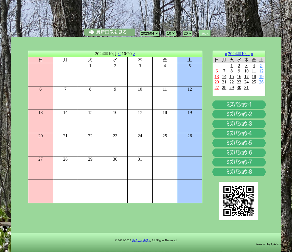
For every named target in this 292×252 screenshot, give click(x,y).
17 (246, 76)
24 (246, 82)
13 (217, 76)
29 (231, 87)
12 (261, 71)
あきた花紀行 (141, 240)
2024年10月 (239, 53)
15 (231, 76)
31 (246, 87)
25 (254, 82)
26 (261, 82)
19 (261, 76)
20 (217, 82)
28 (224, 87)
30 (239, 87)
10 (246, 71)
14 (224, 76)
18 (254, 76)
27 (217, 87)
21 (224, 82)
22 (231, 82)
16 (239, 76)
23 (239, 82)
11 (254, 71)
